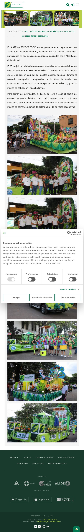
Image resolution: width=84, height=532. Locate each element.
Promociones (22, 464)
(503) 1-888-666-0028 (50, 520)
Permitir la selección (42, 297)
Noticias (17, 31)
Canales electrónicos (45, 457)
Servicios (27, 457)
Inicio (9, 31)
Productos (14, 457)
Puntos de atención (66, 457)
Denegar (16, 297)
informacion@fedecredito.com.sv (49, 522)
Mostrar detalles (68, 289)
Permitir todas (68, 297)
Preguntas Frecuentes (57, 464)
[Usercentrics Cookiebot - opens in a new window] (69, 233)
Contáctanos (38, 464)
